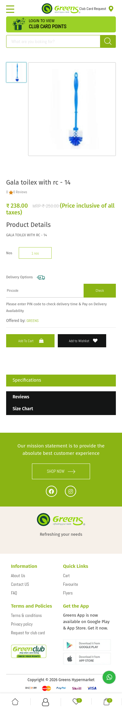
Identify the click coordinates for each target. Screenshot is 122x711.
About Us (18, 575)
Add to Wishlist (83, 340)
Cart (66, 575)
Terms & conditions (26, 615)
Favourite (70, 584)
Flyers (68, 593)
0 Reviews (20, 192)
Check (100, 290)
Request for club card (28, 633)
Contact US (20, 584)
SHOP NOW (61, 471)
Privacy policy (22, 624)
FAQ (14, 593)
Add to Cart (31, 340)
